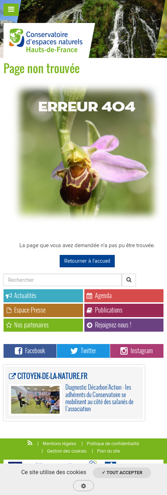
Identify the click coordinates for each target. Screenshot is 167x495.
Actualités (21, 295)
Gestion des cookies (67, 451)
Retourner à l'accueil (87, 261)
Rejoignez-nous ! (109, 325)
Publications (105, 310)
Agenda (99, 295)
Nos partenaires (27, 325)
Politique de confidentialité (113, 444)
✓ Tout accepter (122, 472)
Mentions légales (59, 444)
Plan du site (108, 451)
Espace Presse (26, 310)
